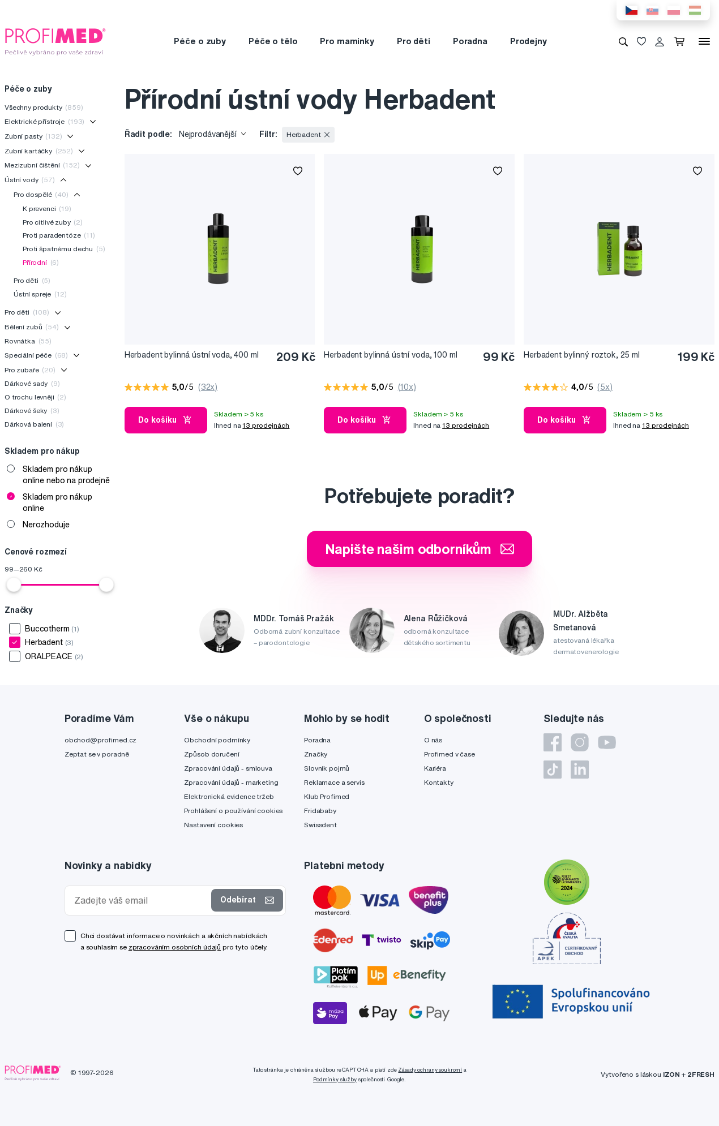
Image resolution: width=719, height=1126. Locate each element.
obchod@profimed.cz (100, 739)
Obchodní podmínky (217, 739)
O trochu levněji (35, 397)
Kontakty (438, 782)
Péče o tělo (273, 41)
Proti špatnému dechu (64, 248)
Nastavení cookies (213, 824)
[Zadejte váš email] (140, 900)
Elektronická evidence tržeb (228, 796)
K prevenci (47, 208)
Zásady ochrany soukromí (430, 1069)
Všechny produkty (44, 107)
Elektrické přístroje (44, 121)
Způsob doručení (211, 754)
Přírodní (41, 262)
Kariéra (435, 768)
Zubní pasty (33, 136)
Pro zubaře (30, 369)
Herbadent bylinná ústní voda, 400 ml (192, 355)
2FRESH (700, 1074)
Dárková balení (34, 424)
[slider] (13, 584)
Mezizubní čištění (42, 165)
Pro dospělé (41, 194)
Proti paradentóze (59, 235)
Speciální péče (36, 355)
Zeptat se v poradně (97, 754)
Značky (315, 754)
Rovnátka (28, 341)
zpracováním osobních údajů (175, 947)
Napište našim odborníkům (420, 549)
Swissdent (320, 824)
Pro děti (413, 41)
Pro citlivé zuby (53, 222)
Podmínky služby (335, 1079)
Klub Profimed (326, 796)
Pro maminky (347, 41)
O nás (433, 739)
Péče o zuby (199, 41)
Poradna (470, 41)
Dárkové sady (32, 383)
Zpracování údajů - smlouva (228, 768)
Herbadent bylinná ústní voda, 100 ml (390, 355)
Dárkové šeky (32, 410)
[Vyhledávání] (623, 41)
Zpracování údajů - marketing (231, 782)
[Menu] (704, 41)
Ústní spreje (40, 294)
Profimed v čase (449, 754)
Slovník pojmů (326, 768)
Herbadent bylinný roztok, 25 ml (582, 355)
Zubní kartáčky (39, 150)
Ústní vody (30, 179)
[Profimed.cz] (55, 41)
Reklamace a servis (334, 782)
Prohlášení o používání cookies (233, 810)
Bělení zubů (32, 326)
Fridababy (320, 810)
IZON (671, 1074)
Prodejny (528, 41)
